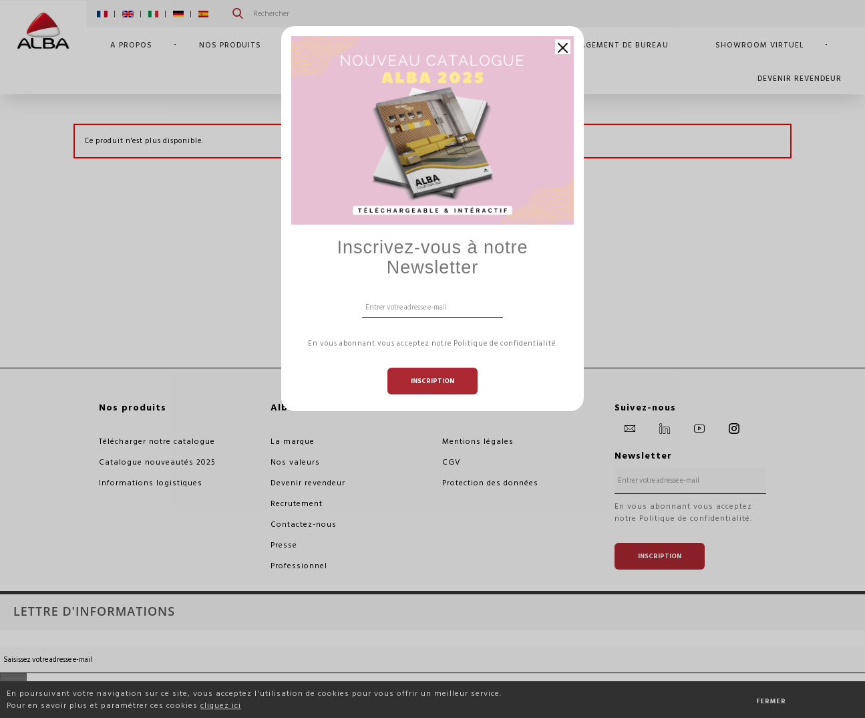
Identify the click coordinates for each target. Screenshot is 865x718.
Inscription (432, 381)
